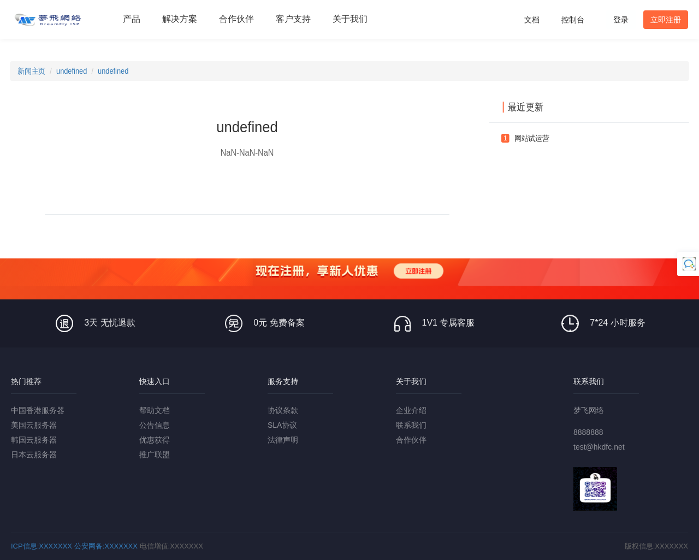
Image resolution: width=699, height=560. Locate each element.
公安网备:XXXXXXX (106, 546)
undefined (71, 71)
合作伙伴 (411, 439)
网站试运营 (531, 138)
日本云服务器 (34, 454)
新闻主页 (31, 71)
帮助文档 (154, 410)
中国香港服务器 (37, 410)
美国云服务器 (34, 425)
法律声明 (283, 439)
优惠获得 (154, 439)
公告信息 (154, 425)
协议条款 (283, 410)
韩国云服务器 (34, 439)
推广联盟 (154, 454)
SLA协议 (282, 425)
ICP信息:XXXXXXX (41, 546)
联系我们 (411, 425)
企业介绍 (411, 410)
